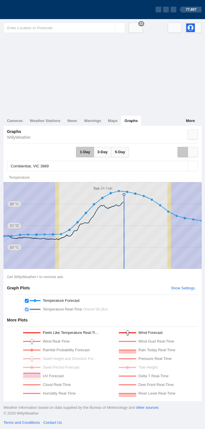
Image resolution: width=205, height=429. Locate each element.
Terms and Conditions (21, 422)
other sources (147, 407)
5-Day (120, 152)
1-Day (85, 152)
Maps (113, 121)
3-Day (102, 152)
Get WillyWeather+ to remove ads (35, 277)
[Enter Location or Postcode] (64, 28)
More (190, 121)
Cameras (15, 121)
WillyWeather (19, 137)
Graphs (131, 121)
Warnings (92, 121)
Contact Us (52, 422)
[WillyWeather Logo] (30, 9)
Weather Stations (45, 121)
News (72, 121)
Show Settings (183, 288)
